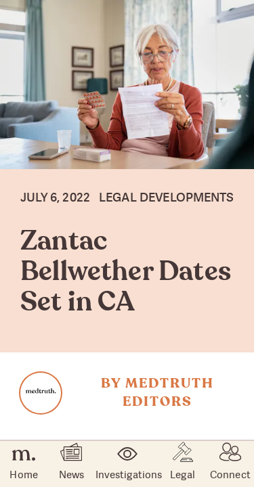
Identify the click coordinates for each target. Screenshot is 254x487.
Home (23, 464)
